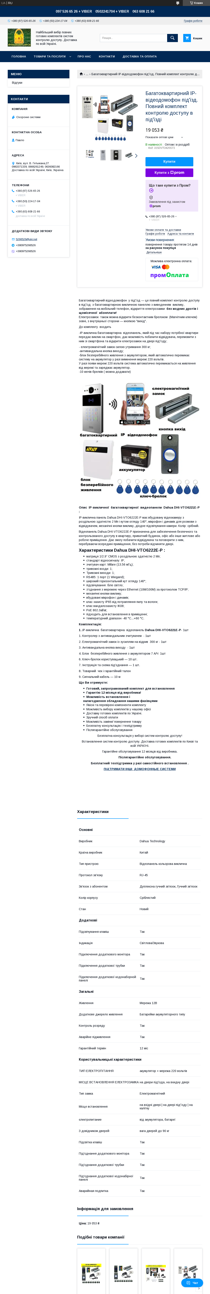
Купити (170, 161)
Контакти (107, 56)
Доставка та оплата (140, 56)
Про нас (84, 56)
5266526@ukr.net (26, 239)
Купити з (169, 173)
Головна (19, 56)
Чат (192, 1283)
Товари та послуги (50, 56)
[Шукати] (172, 38)
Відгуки (17, 82)
